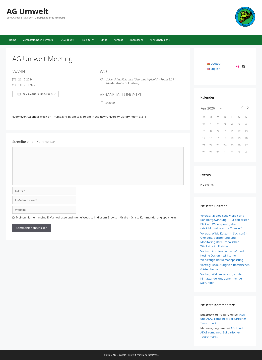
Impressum (136, 39)
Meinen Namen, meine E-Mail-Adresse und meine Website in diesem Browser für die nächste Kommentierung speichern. (96, 217)
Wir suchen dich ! (160, 39)
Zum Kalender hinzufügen (35, 93)
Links (104, 39)
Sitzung (110, 102)
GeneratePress (150, 354)
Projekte (89, 40)
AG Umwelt (28, 11)
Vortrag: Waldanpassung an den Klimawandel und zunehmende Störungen (221, 278)
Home (12, 39)
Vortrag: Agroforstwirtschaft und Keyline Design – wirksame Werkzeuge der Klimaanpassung (222, 255)
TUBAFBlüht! (66, 39)
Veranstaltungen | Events (38, 39)
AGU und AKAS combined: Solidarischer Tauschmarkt (223, 319)
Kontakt (118, 39)
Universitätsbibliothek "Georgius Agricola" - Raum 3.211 (141, 79)
